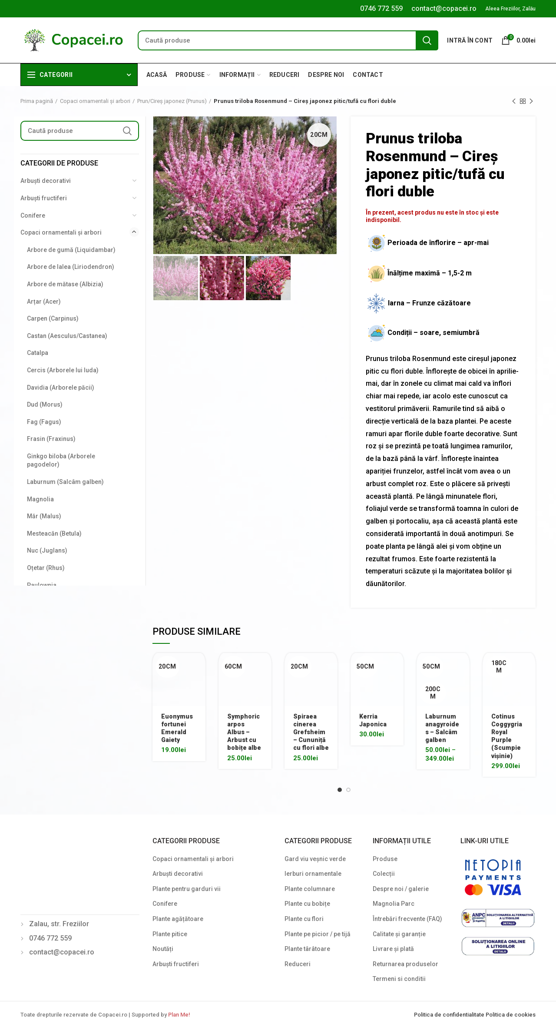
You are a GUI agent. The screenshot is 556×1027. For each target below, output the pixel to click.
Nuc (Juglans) (47, 550)
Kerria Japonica (373, 720)
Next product (531, 102)
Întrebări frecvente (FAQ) (407, 918)
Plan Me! (179, 1014)
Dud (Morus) (45, 404)
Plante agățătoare (177, 918)
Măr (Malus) (44, 516)
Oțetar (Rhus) (46, 567)
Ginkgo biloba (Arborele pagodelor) (61, 460)
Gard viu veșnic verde (315, 858)
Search (427, 40)
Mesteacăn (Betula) (54, 533)
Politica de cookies (511, 1014)
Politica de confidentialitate (450, 1014)
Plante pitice (169, 934)
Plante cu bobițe (307, 903)
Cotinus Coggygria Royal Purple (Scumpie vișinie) (506, 736)
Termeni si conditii (399, 978)
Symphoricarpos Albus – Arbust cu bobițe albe (244, 732)
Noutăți (162, 948)
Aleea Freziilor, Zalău (510, 9)
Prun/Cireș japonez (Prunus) (172, 101)
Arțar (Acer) (44, 301)
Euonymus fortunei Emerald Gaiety (177, 728)
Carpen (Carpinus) (53, 318)
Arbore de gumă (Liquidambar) (71, 249)
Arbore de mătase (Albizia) (65, 284)
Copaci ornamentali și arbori (95, 101)
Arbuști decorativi (45, 180)
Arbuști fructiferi (43, 198)
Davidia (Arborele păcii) (60, 387)
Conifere (32, 215)
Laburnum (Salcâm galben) (65, 481)
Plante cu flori (304, 918)
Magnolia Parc (393, 903)
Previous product (513, 102)
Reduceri (298, 964)
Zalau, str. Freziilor (59, 924)
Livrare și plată (393, 948)
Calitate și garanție (399, 934)
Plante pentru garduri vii (186, 888)
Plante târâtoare (307, 948)
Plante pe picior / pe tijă (318, 934)
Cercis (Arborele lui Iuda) (63, 370)
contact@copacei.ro (444, 8)
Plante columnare (310, 888)
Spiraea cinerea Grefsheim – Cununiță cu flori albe (311, 732)
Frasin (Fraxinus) (51, 438)
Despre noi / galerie (401, 888)
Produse (385, 858)
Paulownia (41, 585)
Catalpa (37, 352)
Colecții (384, 873)
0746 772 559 (381, 8)
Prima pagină (36, 101)
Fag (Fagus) (44, 421)
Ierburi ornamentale (313, 873)
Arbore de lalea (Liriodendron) (70, 266)
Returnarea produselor (405, 964)
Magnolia (40, 499)
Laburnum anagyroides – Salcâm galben (442, 728)
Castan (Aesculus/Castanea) (67, 335)
